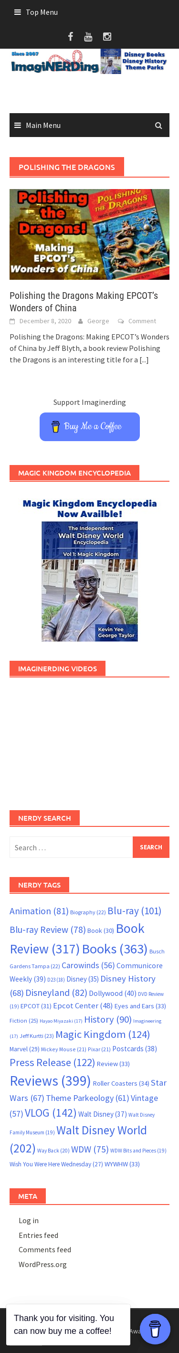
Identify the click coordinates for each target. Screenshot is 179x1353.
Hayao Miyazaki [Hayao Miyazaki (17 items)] (61, 1021)
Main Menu (43, 125)
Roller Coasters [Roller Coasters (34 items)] (121, 1083)
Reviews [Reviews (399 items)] (50, 1080)
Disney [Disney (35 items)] (82, 978)
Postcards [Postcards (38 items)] (134, 1048)
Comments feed (45, 1249)
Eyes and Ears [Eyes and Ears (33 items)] (140, 1006)
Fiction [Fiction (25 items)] (24, 1020)
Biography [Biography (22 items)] (88, 912)
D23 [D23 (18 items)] (56, 979)
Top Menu (42, 12)
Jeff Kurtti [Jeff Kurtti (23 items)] (37, 1035)
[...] (144, 359)
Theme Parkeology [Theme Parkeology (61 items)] (87, 1097)
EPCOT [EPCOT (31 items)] (36, 1006)
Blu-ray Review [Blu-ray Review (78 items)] (48, 929)
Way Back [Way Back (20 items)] (53, 1150)
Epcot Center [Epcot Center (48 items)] (83, 1006)
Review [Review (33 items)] (113, 1063)
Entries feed (38, 1235)
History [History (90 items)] (108, 1019)
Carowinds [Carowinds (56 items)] (88, 965)
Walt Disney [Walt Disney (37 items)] (102, 1114)
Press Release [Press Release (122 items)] (52, 1062)
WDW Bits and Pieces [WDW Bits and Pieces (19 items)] (138, 1150)
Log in (29, 1220)
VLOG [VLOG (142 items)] (51, 1113)
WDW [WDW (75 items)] (90, 1149)
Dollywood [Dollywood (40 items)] (113, 993)
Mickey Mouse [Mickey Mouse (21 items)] (63, 1049)
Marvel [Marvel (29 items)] (25, 1049)
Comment (142, 321)
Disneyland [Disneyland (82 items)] (56, 992)
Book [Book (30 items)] (100, 930)
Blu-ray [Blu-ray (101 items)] (134, 910)
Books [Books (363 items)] (115, 948)
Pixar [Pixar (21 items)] (99, 1049)
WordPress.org (43, 1264)
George (98, 321)
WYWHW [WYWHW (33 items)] (122, 1164)
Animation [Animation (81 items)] (39, 911)
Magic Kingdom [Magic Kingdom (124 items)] (102, 1034)
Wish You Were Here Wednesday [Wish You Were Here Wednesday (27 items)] (56, 1164)
